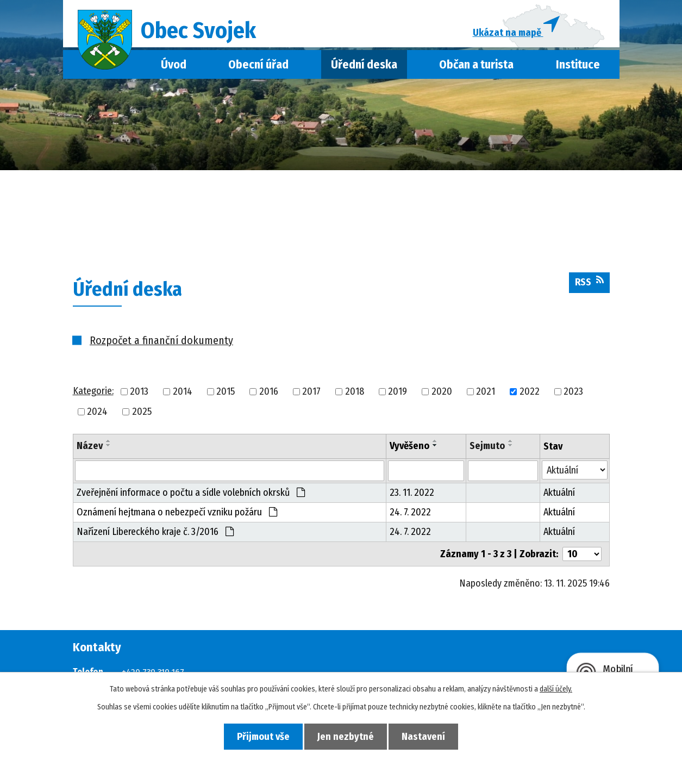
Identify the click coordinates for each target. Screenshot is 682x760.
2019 (397, 394)
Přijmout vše (260, 736)
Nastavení (426, 736)
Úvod (173, 67)
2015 (225, 394)
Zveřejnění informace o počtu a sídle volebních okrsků (191, 495)
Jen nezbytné (345, 736)
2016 (268, 394)
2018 (354, 394)
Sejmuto (487, 448)
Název (90, 448)
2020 (441, 394)
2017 (311, 394)
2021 (485, 394)
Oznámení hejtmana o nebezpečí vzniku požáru (177, 515)
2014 (182, 394)
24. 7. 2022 (410, 515)
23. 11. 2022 (412, 495)
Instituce (578, 67)
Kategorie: (93, 394)
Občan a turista (476, 67)
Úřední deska (364, 67)
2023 (573, 394)
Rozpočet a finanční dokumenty (161, 342)
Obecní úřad (258, 67)
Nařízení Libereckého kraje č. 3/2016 (155, 534)
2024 (97, 414)
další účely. (556, 689)
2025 (142, 414)
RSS (589, 284)
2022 (530, 394)
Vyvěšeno (409, 448)
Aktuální (559, 495)
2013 (139, 394)
